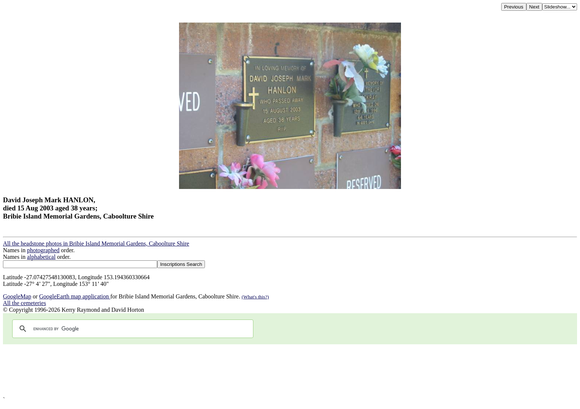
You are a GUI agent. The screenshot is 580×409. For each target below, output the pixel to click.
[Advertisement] (225, 370)
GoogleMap (17, 296)
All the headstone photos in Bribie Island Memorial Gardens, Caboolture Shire (96, 243)
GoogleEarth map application (74, 296)
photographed (43, 250)
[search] (131, 328)
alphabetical (41, 257)
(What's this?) (255, 297)
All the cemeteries (24, 303)
